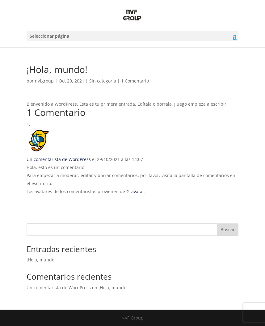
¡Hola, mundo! (41, 260)
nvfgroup (44, 81)
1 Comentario (135, 81)
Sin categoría (102, 81)
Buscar (228, 229)
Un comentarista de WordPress (59, 159)
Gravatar (135, 191)
